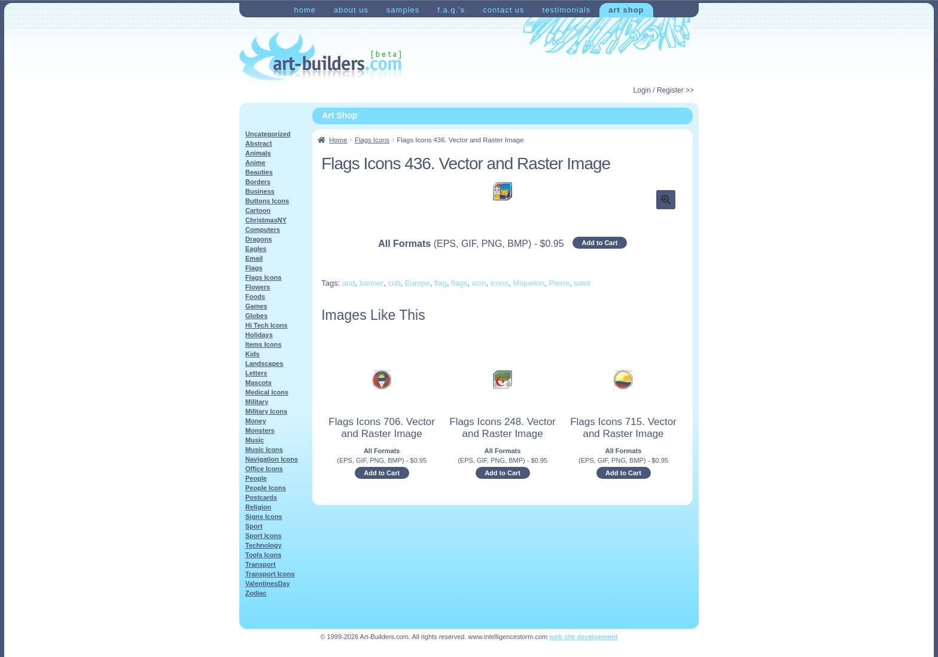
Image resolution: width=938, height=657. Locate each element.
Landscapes (264, 363)
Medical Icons (266, 392)
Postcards (261, 497)
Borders (257, 181)
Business (260, 191)
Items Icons (263, 344)
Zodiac (255, 593)
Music (254, 440)
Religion (258, 507)
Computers (262, 229)
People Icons (265, 487)
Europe (417, 283)
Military (257, 401)
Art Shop (626, 9)
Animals (258, 153)
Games (256, 306)
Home (305, 9)
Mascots (258, 382)
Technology (263, 545)
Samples (402, 9)
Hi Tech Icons (266, 325)
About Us (351, 9)
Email (254, 258)
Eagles (255, 248)
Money (255, 420)
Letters (256, 373)
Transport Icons (270, 573)
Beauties (259, 172)
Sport (254, 526)
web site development (583, 636)
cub (394, 283)
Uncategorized (268, 133)
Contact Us (503, 9)
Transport (260, 564)
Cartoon (257, 210)
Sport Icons (263, 535)
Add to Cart (600, 242)
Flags (254, 267)
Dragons (258, 239)
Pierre (559, 283)
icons (499, 283)
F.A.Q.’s (451, 9)
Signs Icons (263, 516)
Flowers (257, 287)
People (256, 478)
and (348, 283)
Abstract (258, 143)
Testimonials (567, 9)
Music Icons (264, 449)
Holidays (259, 334)
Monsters (260, 430)
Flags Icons (372, 139)
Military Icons (266, 411)
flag (440, 283)
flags (459, 283)
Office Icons (264, 468)
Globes (256, 315)
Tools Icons (263, 554)
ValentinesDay (267, 583)
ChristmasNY (266, 220)
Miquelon (529, 283)
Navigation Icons (271, 459)
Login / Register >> (664, 90)
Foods (255, 296)
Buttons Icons (267, 200)
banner (371, 283)
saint (582, 283)
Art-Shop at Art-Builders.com (320, 56)
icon (479, 283)
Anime (255, 162)
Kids (252, 353)
